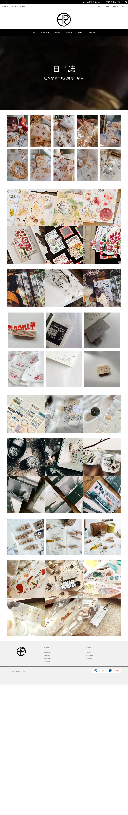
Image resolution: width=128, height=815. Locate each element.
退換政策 (47, 655)
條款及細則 (47, 658)
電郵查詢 (89, 658)
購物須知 (47, 652)
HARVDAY (89, 655)
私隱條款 (47, 662)
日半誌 (88, 652)
